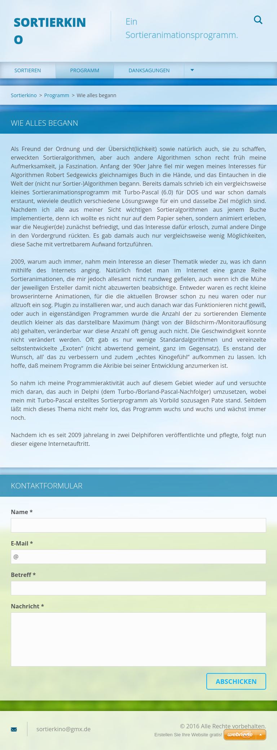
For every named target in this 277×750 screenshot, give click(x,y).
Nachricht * (27, 597)
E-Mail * (22, 534)
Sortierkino (24, 85)
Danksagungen (149, 60)
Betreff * (23, 566)
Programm (85, 60)
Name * (22, 503)
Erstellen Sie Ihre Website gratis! (188, 734)
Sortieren (27, 60)
